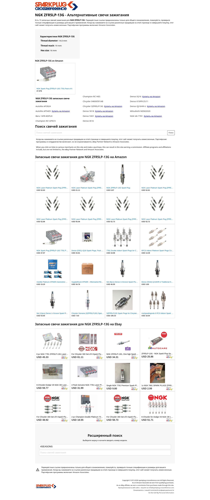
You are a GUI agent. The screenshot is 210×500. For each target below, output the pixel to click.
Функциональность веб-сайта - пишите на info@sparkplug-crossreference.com (146, 488)
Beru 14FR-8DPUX (43, 116)
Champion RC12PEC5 (45, 120)
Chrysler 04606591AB (93, 101)
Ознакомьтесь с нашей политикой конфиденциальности (153, 490)
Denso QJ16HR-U (138, 106)
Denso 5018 (89, 111)
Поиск (170, 133)
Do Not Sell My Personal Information (161, 493)
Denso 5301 (89, 116)
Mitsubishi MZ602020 (140, 111)
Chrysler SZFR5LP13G (93, 106)
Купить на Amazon (61, 111)
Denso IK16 (88, 120)
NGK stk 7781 (136, 116)
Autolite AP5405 (43, 111)
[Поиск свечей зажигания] (101, 133)
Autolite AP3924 (43, 106)
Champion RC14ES (91, 96)
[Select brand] (105, 446)
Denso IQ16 (135, 96)
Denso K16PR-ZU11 (139, 101)
